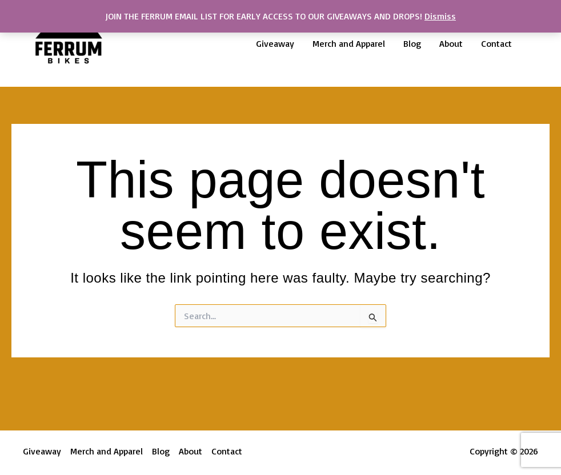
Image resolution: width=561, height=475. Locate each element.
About (451, 43)
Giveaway (275, 43)
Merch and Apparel (348, 43)
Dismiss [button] (440, 16)
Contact (496, 43)
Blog (412, 43)
